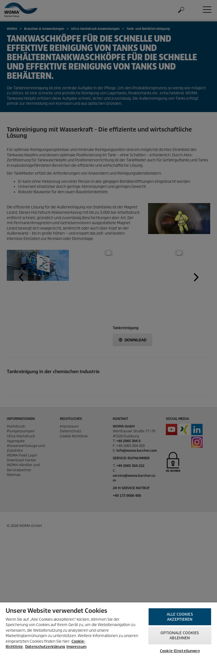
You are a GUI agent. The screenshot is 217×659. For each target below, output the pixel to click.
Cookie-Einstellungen (180, 651)
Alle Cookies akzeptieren (180, 617)
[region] (108, 630)
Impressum (76, 646)
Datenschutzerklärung (45, 646)
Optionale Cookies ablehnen (179, 635)
